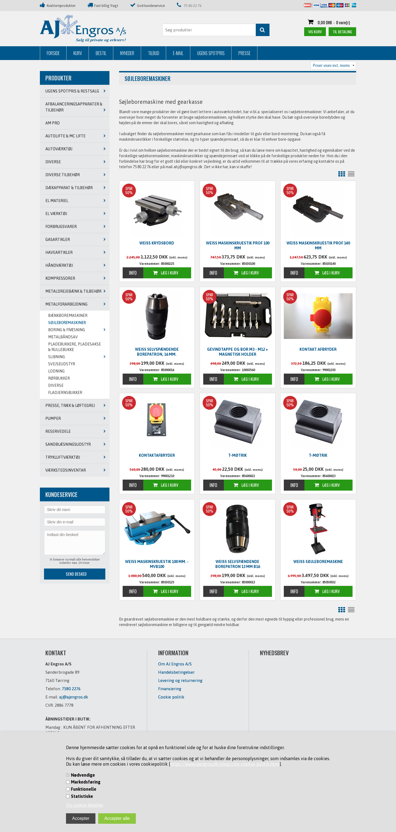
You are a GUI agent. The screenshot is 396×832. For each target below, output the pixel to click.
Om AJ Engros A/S (175, 664)
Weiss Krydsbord (156, 243)
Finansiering (169, 688)
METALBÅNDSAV (63, 337)
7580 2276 (71, 688)
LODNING (56, 371)
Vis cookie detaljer (84, 805)
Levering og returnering (180, 680)
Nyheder (127, 53)
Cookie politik (171, 697)
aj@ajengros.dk (73, 697)
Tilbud (153, 53)
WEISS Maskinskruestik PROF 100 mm (237, 245)
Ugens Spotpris (211, 53)
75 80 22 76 (193, 6)
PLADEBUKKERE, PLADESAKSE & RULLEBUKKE (74, 347)
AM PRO (52, 123)
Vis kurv (315, 31)
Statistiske (82, 796)
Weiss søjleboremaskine (318, 561)
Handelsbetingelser (176, 672)
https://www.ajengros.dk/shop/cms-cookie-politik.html (225, 764)
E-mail (178, 53)
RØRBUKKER (59, 378)
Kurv (77, 53)
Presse (244, 53)
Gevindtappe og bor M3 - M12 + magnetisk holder (237, 352)
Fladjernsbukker (65, 392)
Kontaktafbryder (157, 455)
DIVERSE (56, 385)
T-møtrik (237, 455)
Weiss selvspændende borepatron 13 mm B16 (237, 564)
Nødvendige (83, 775)
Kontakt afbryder (318, 349)
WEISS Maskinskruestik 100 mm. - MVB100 (157, 564)
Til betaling (342, 31)
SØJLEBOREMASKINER (67, 322)
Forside (53, 53)
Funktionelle (83, 789)
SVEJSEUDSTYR (61, 364)
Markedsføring (85, 781)
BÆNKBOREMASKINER (67, 315)
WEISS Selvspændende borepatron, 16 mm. (157, 352)
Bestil (101, 53)
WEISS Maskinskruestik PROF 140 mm (318, 245)
